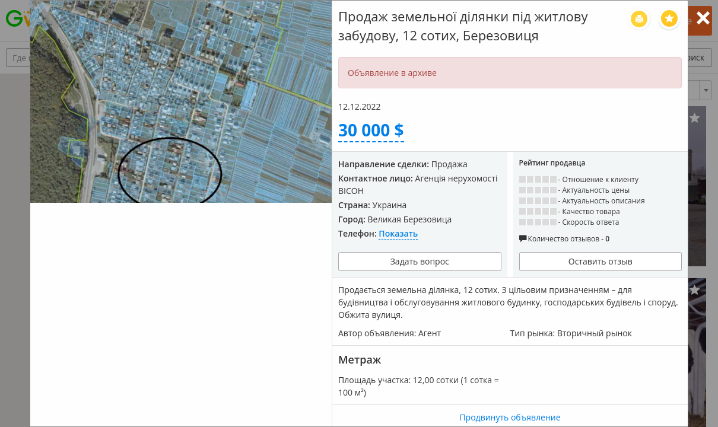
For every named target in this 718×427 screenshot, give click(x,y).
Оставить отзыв (600, 261)
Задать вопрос (419, 261)
